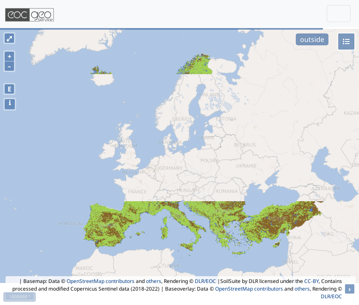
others (153, 281)
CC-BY (311, 281)
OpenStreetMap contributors (101, 281)
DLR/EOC (205, 281)
